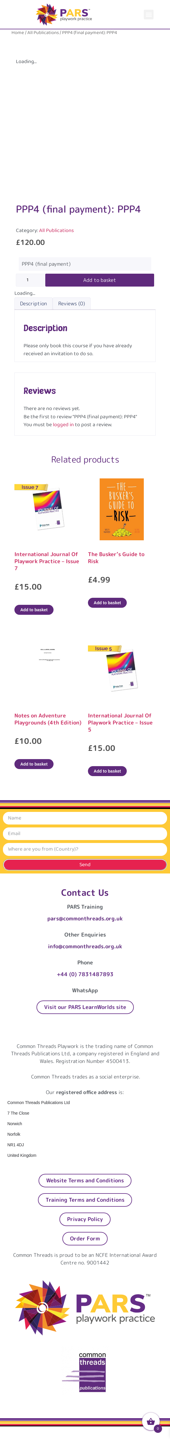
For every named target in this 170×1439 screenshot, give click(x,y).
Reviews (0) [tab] (71, 303)
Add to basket (99, 280)
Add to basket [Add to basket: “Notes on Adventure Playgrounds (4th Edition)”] (34, 764)
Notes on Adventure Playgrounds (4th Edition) (47, 719)
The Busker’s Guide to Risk (116, 558)
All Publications (43, 33)
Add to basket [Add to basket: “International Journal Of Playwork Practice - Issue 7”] (34, 609)
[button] (149, 14)
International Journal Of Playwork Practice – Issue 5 (120, 722)
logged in (63, 425)
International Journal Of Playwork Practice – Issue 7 (46, 561)
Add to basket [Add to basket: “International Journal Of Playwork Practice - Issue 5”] (107, 771)
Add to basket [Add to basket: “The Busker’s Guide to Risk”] (107, 602)
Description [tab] (33, 303)
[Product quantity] (30, 280)
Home (17, 33)
